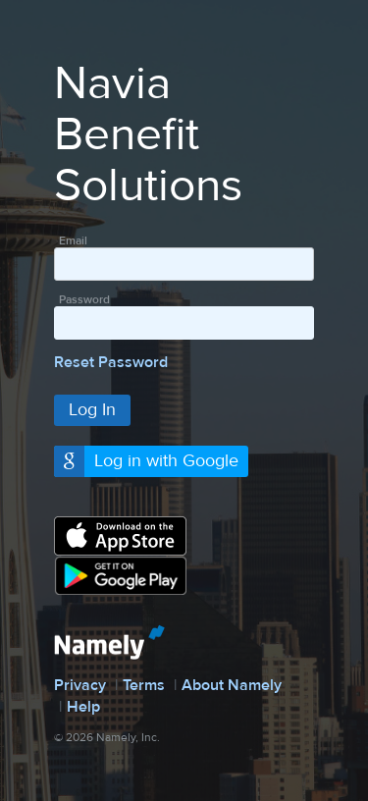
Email (73, 240)
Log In (92, 410)
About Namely (232, 685)
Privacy (80, 685)
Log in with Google (166, 461)
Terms (144, 685)
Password (84, 299)
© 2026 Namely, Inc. (107, 737)
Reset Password (111, 362)
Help (83, 707)
